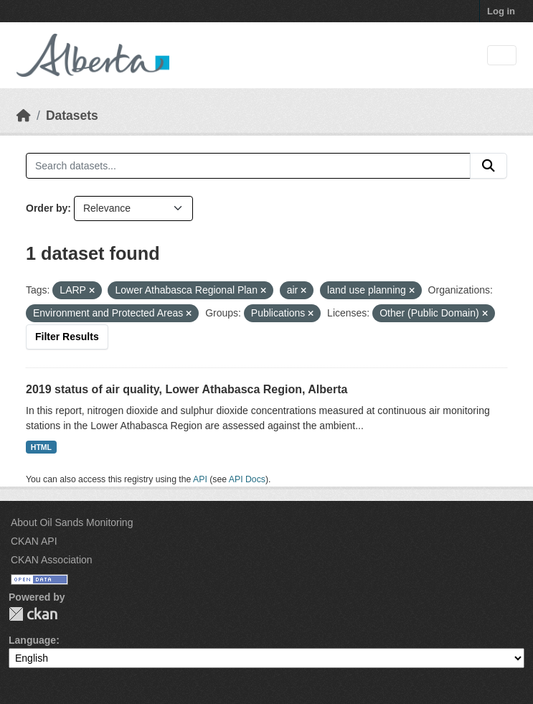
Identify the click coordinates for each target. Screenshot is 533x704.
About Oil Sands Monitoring (72, 522)
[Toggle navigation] (502, 55)
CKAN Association (52, 559)
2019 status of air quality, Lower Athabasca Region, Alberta (186, 389)
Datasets (72, 115)
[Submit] (488, 166)
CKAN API (34, 541)
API (200, 479)
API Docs (247, 479)
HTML (41, 447)
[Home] (23, 115)
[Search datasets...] (248, 166)
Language (32, 640)
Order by (46, 208)
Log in (501, 11)
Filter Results (67, 336)
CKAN (33, 613)
